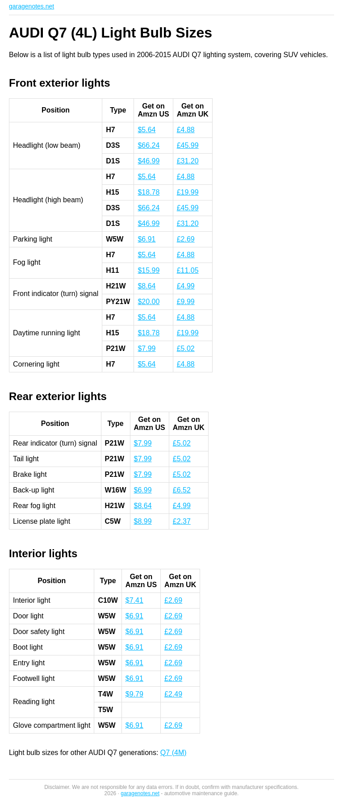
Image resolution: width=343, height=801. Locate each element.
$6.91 (146, 239)
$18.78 (148, 192)
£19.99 (188, 192)
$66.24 (148, 145)
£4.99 (186, 286)
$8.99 (143, 521)
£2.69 (186, 239)
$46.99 (148, 161)
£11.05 (188, 270)
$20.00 (148, 301)
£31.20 (188, 161)
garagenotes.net (31, 6)
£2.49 (173, 694)
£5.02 (186, 348)
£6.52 (182, 490)
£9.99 (186, 301)
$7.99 (146, 348)
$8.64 (146, 286)
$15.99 (148, 270)
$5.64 (146, 130)
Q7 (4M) (173, 752)
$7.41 (134, 600)
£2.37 (182, 521)
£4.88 (186, 130)
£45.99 (188, 145)
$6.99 (143, 490)
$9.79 (134, 694)
